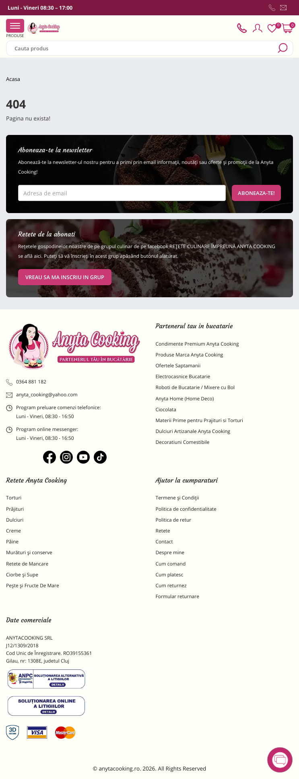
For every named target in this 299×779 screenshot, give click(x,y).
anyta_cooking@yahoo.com (42, 394)
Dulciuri (14, 519)
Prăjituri (15, 509)
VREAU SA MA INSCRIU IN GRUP (64, 277)
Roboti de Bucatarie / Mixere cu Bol (195, 387)
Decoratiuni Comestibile (183, 442)
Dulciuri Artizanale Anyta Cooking (193, 431)
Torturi (13, 497)
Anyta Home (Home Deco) (185, 398)
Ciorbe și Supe (22, 574)
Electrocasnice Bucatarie (183, 376)
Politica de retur (174, 519)
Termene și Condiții (177, 497)
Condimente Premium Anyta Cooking (197, 343)
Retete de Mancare (27, 563)
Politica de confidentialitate (186, 509)
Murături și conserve (29, 552)
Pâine (12, 541)
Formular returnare (177, 596)
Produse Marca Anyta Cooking (189, 354)
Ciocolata (166, 409)
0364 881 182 (26, 381)
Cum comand (171, 563)
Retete (163, 530)
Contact (164, 541)
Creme (13, 530)
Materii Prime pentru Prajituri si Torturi (199, 420)
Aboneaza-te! (256, 193)
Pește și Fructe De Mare (32, 585)
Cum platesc (170, 574)
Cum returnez (171, 585)
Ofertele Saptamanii (178, 365)
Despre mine (170, 552)
